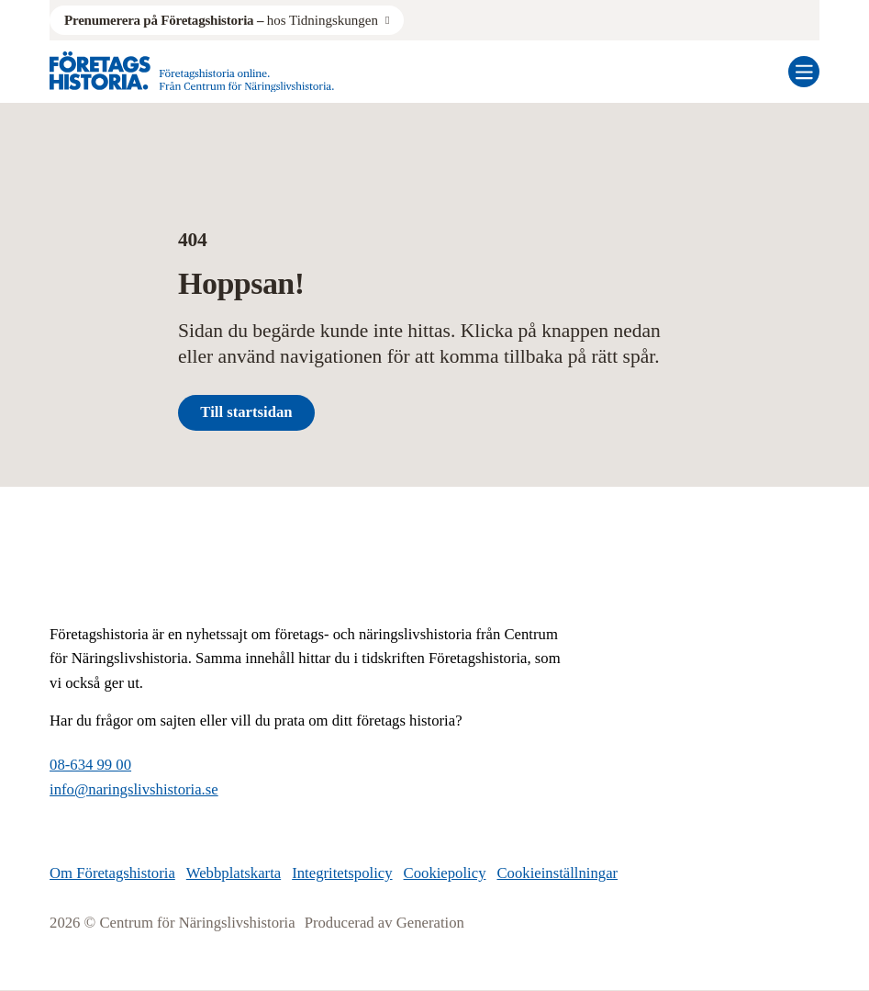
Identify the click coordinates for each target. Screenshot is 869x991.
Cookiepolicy (445, 873)
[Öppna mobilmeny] (803, 71)
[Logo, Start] (192, 71)
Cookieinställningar (557, 873)
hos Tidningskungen (221, 20)
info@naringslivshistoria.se (134, 789)
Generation (430, 922)
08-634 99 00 (90, 764)
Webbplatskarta (233, 873)
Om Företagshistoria (112, 873)
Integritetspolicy (342, 873)
